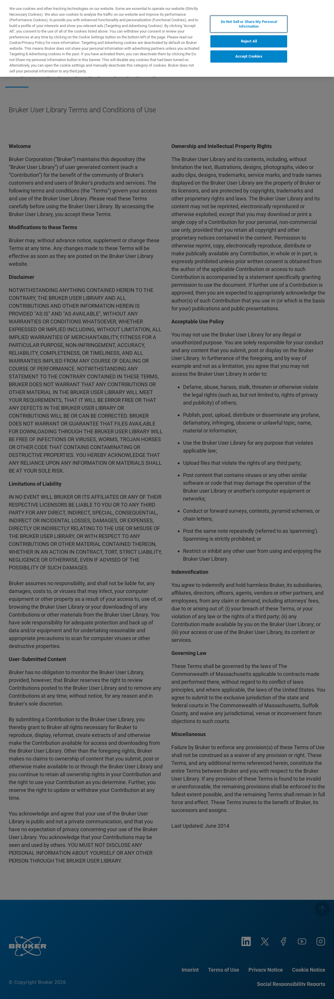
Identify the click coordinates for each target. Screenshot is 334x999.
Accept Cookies (248, 56)
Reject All (249, 41)
